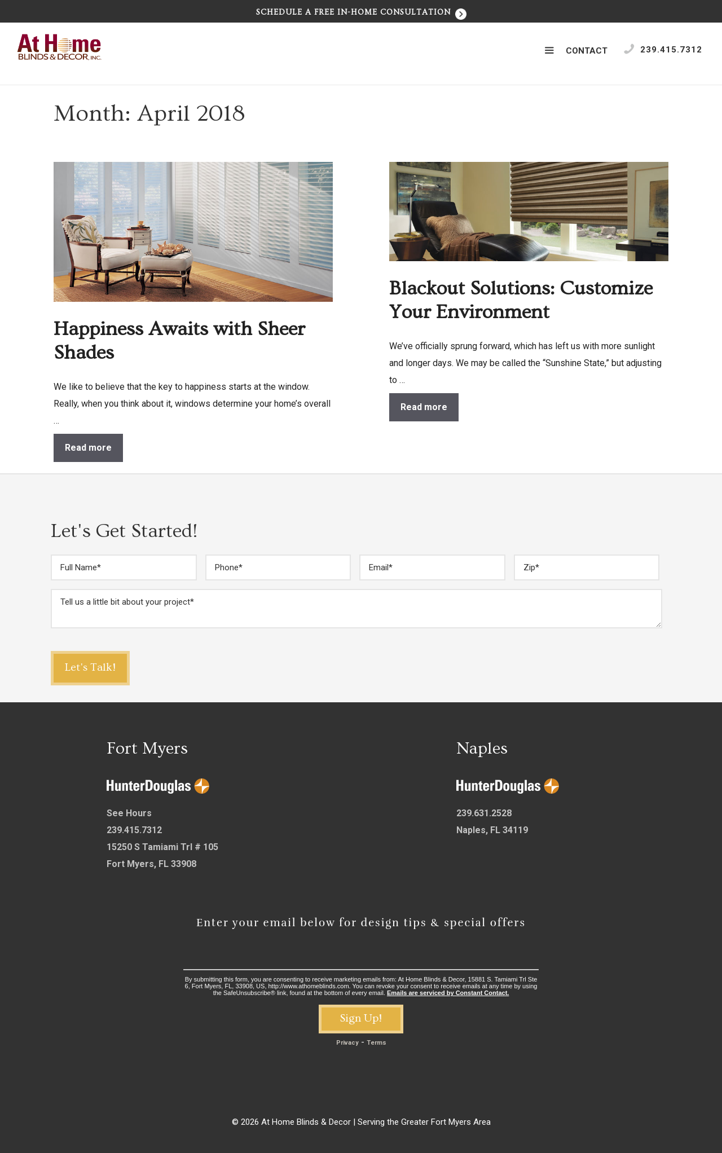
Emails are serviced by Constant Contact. (448, 992)
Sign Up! (361, 1018)
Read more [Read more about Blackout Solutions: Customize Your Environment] (423, 407)
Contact (586, 51)
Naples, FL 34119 (492, 830)
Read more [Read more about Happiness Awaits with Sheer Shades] (88, 447)
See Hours (129, 813)
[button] (549, 51)
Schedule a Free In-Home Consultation (361, 12)
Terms (376, 1042)
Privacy (347, 1042)
